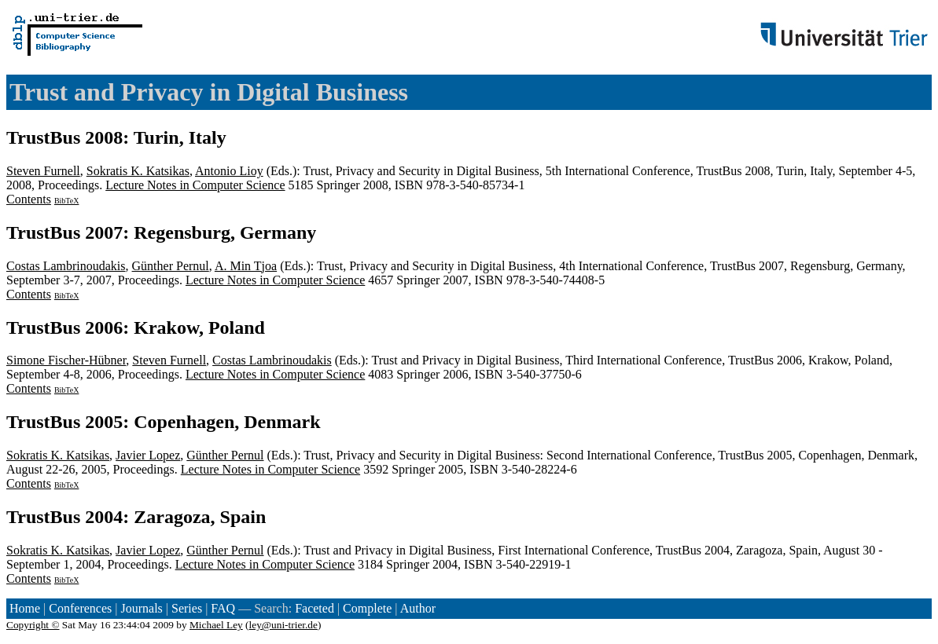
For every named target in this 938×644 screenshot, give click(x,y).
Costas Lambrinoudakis (66, 266)
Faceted (314, 608)
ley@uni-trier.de (283, 625)
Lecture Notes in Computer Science (195, 185)
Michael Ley (216, 625)
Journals (141, 608)
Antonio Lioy (229, 170)
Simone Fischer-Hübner (66, 360)
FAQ (223, 608)
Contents (28, 199)
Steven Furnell (43, 170)
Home (24, 608)
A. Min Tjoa (246, 266)
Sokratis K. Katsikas (137, 170)
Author (418, 608)
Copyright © (33, 625)
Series (186, 608)
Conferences (80, 608)
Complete (367, 608)
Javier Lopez (148, 455)
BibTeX (66, 200)
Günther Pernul (170, 266)
